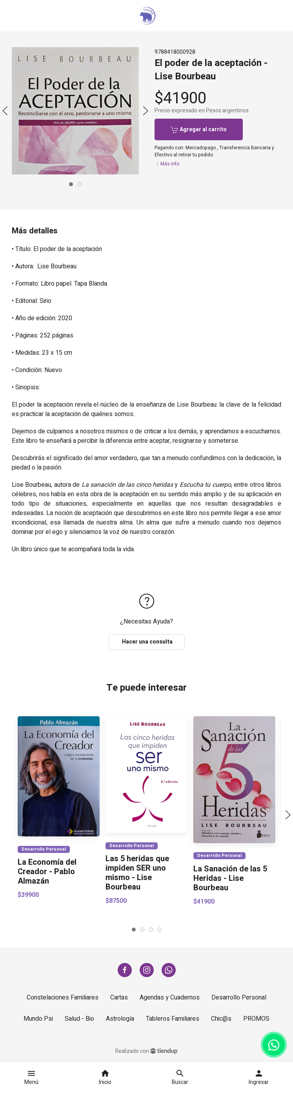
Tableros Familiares (172, 1018)
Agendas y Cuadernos (170, 997)
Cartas (119, 997)
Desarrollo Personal (44, 849)
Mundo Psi (38, 1018)
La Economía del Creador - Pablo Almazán (47, 872)
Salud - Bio (79, 1018)
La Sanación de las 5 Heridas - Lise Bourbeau (230, 878)
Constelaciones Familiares (62, 997)
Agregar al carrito (199, 129)
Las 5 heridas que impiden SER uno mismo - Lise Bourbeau (137, 873)
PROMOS (256, 1018)
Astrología (120, 1018)
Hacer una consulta (147, 642)
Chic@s (221, 1018)
